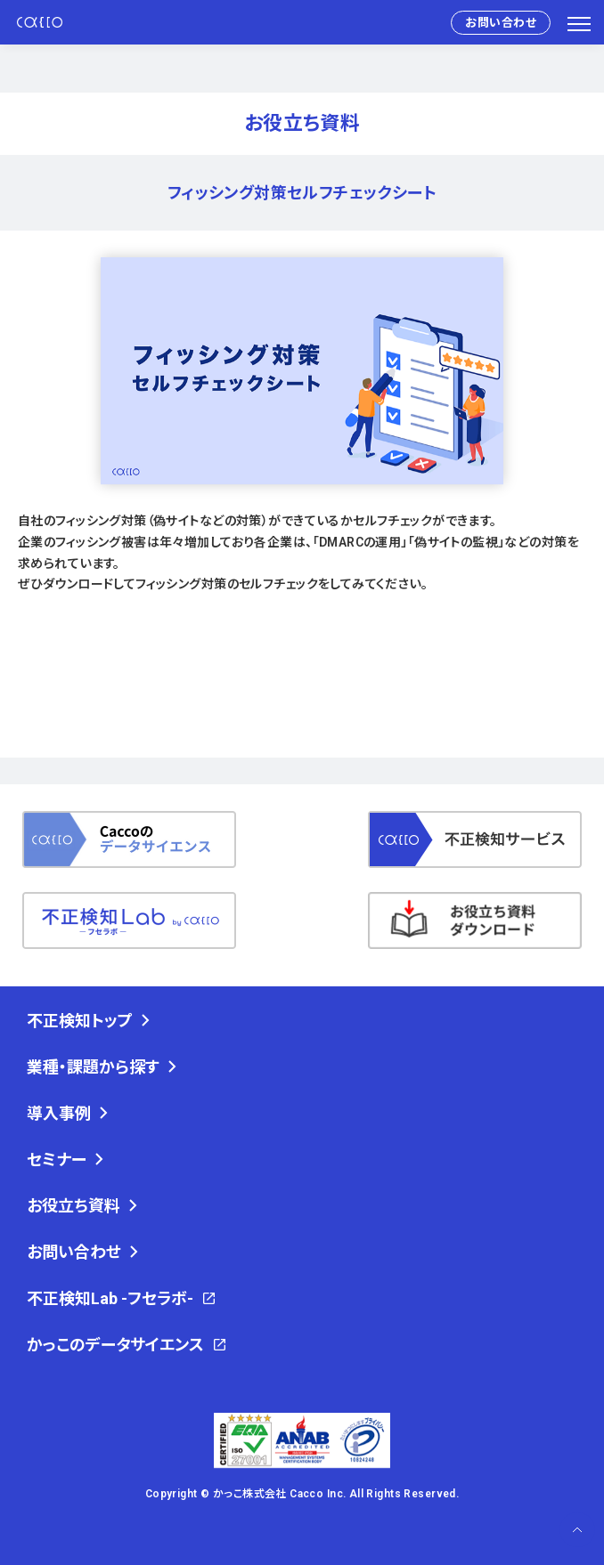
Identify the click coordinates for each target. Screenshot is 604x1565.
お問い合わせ (500, 22)
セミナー (56, 1159)
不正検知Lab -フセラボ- (110, 1298)
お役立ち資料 (73, 1205)
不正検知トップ (80, 1020)
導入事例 (59, 1113)
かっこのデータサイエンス (115, 1344)
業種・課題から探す (93, 1067)
